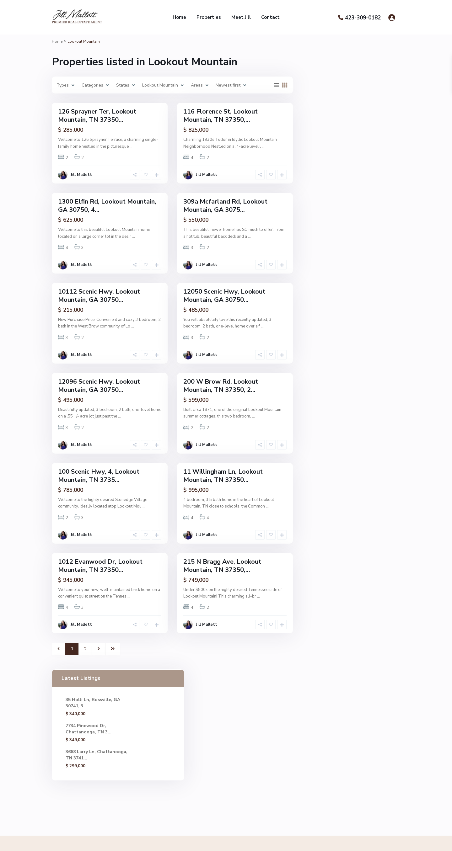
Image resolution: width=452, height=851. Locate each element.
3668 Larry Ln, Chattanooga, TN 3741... (335, 153)
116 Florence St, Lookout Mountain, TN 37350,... (220, 115)
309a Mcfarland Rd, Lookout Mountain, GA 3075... (225, 205)
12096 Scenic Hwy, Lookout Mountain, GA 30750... (99, 385)
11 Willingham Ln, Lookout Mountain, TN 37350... (223, 475)
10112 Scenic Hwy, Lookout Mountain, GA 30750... (99, 295)
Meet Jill (241, 17)
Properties (208, 17)
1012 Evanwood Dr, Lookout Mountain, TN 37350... (100, 565)
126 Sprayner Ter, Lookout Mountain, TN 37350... (97, 115)
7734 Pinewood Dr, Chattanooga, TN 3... (336, 122)
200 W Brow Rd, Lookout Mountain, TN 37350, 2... (220, 385)
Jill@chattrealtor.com (201, 746)
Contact (270, 17)
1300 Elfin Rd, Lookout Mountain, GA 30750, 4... (107, 205)
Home (179, 17)
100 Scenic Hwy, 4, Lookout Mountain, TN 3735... (98, 475)
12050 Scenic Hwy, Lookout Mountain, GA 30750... (224, 295)
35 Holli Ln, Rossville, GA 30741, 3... (330, 91)
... (131, 146)
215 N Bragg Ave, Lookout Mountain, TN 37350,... (222, 565)
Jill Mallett (81, 175)
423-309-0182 (363, 17)
